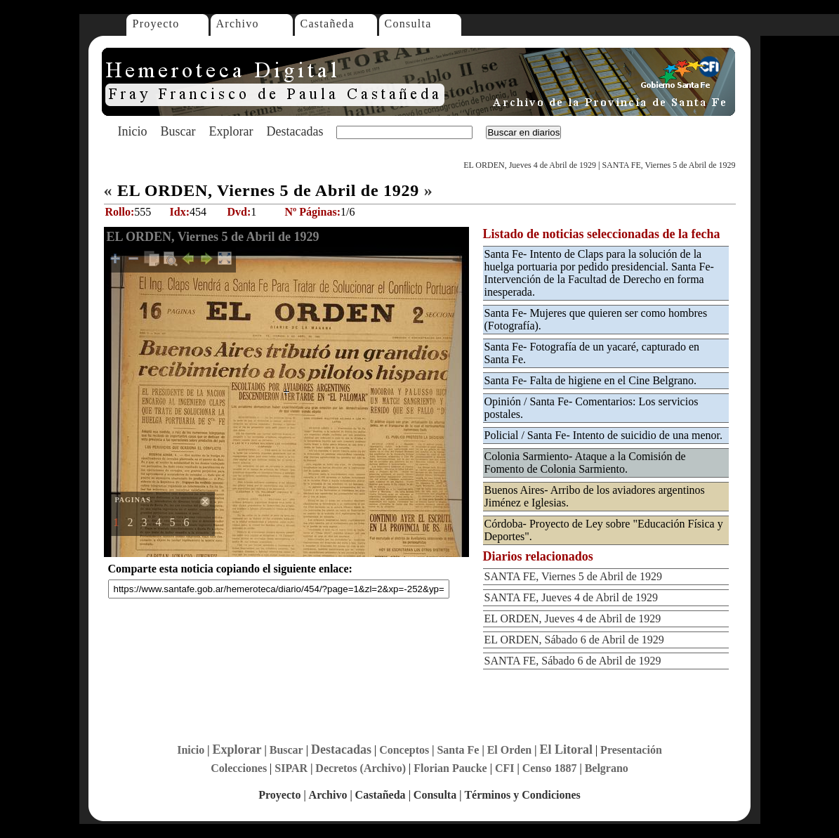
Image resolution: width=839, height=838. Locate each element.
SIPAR (291, 768)
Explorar (231, 131)
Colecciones (239, 768)
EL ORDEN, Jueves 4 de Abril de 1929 (529, 165)
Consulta (408, 24)
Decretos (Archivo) (360, 768)
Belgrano (606, 768)
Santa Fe (458, 750)
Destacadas (294, 131)
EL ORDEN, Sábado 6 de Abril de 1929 (574, 640)
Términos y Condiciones (522, 795)
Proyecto (156, 24)
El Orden (509, 750)
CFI (505, 768)
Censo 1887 (549, 768)
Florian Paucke (450, 768)
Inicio (132, 131)
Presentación (631, 750)
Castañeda (327, 24)
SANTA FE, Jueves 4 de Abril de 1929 (571, 597)
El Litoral (566, 749)
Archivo (237, 24)
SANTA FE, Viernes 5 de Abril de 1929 (668, 165)
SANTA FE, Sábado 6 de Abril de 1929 (572, 661)
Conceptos (404, 750)
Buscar (178, 131)
